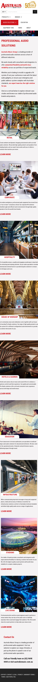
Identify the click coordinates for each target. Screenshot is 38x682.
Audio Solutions (8, 22)
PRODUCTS (5, 17)
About (29, 28)
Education (24, 22)
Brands (17, 17)
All (3, 12)
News (20, 28)
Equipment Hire (8, 28)
